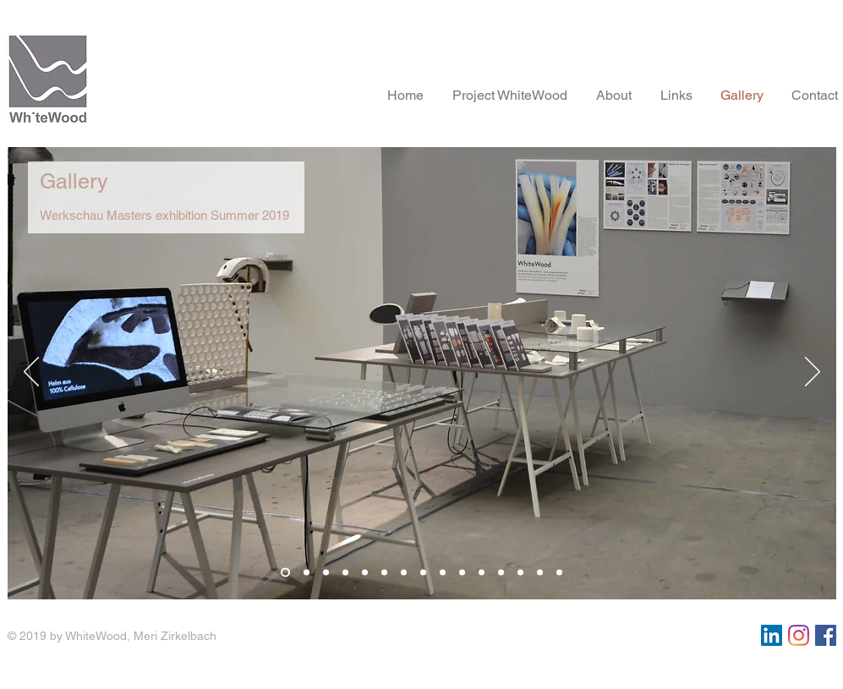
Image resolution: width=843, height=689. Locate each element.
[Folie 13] (520, 573)
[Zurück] (31, 373)
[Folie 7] (404, 573)
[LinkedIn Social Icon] (771, 635)
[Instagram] (798, 635)
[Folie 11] (481, 573)
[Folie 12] (501, 573)
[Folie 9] (443, 573)
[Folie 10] (462, 573)
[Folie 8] (423, 573)
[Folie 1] (285, 572)
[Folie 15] (559, 573)
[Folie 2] (306, 573)
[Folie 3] (326, 573)
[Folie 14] (540, 573)
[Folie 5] (365, 573)
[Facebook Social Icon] (825, 635)
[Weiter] (812, 373)
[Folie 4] (345, 573)
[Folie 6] (384, 573)
